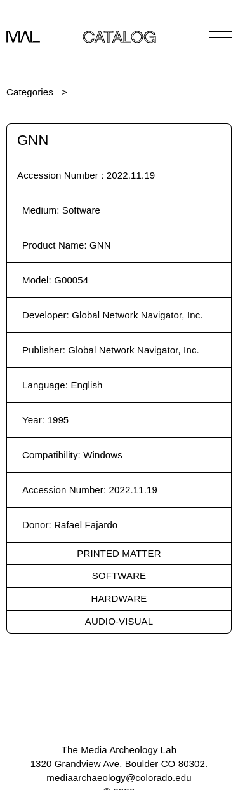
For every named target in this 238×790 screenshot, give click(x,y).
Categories (29, 91)
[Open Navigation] (220, 37)
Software (119, 575)
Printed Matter (119, 553)
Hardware (119, 598)
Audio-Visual (119, 621)
